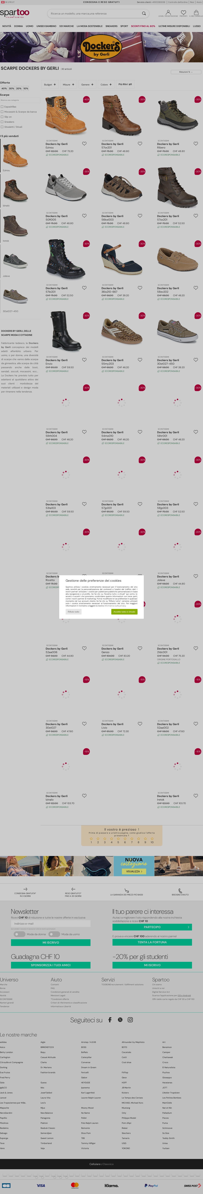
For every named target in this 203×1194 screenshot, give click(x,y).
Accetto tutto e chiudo (124, 611)
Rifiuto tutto (73, 611)
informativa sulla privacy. (115, 606)
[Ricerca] (144, 13)
